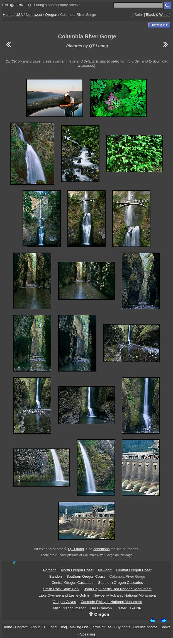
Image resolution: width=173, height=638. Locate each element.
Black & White (157, 15)
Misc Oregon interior (69, 608)
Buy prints (122, 627)
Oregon (51, 15)
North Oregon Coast (77, 570)
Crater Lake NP (129, 608)
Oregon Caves (64, 602)
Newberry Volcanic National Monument (124, 595)
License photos (145, 627)
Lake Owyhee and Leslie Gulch (64, 595)
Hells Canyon (101, 608)
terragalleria (13, 4)
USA (19, 15)
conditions (101, 549)
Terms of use (101, 627)
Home (8, 15)
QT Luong (76, 549)
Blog (63, 627)
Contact (21, 627)
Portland (49, 570)
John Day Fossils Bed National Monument (118, 589)
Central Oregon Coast (133, 570)
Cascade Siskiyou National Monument (111, 602)
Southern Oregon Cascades (120, 582)
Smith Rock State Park (61, 589)
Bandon (55, 576)
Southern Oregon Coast (85, 576)
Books (165, 627)
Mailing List (79, 627)
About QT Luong (43, 627)
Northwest (34, 15)
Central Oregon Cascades (72, 582)
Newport (104, 570)
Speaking (87, 634)
